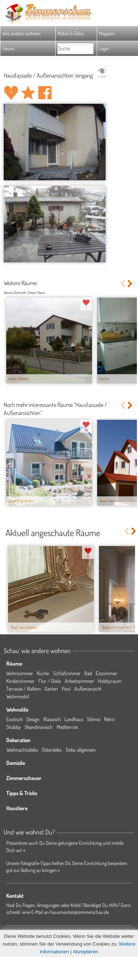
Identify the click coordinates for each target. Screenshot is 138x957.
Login (104, 48)
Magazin (106, 33)
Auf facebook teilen (45, 92)
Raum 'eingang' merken (28, 92)
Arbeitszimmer (79, 681)
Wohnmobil (17, 696)
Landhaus (73, 719)
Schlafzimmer (67, 673)
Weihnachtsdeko (22, 750)
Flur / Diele (49, 681)
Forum (8, 48)
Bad (88, 673)
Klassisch (52, 719)
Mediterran (67, 727)
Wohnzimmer (19, 673)
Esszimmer (106, 673)
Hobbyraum (109, 681)
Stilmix (93, 719)
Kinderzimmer (20, 681)
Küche (43, 673)
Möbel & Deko (70, 33)
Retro (109, 719)
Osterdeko (52, 750)
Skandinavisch (39, 727)
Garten (51, 688)
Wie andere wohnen (21, 33)
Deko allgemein (81, 750)
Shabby (13, 727)
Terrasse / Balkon (23, 688)
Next (130, 283)
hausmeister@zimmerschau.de (79, 912)
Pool (66, 688)
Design (32, 719)
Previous (123, 283)
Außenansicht (88, 688)
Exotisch (14, 719)
